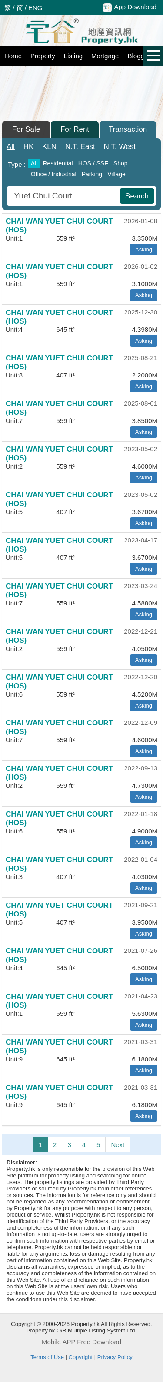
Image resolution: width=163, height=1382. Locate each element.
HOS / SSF (93, 163)
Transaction (128, 129)
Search (137, 196)
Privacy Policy (115, 1357)
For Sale (26, 129)
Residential (58, 163)
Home (13, 56)
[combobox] (64, 196)
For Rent (74, 129)
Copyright (81, 1357)
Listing (73, 56)
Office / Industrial (54, 174)
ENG (35, 7)
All (11, 146)
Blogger (138, 56)
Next (117, 1144)
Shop (120, 163)
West (120, 146)
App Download (129, 7)
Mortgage (105, 56)
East (80, 146)
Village (116, 174)
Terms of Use (47, 1357)
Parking (92, 174)
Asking (143, 249)
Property (42, 56)
